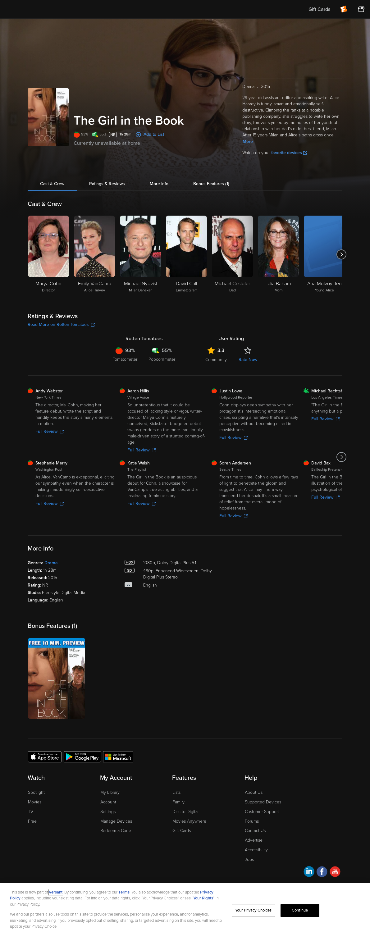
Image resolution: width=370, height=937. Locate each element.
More (248, 141)
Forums (252, 821)
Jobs (249, 859)
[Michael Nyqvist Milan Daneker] (140, 254)
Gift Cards (181, 830)
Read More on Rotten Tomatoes (61, 324)
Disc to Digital (185, 811)
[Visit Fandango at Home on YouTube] (335, 872)
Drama (51, 562)
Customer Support (262, 811)
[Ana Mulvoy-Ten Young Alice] (324, 254)
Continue (300, 910)
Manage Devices (116, 821)
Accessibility (256, 849)
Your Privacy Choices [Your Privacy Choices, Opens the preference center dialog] (253, 910)
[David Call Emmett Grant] (186, 254)
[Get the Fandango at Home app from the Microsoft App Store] (118, 756)
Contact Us (255, 830)
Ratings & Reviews (107, 183)
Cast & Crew (52, 183)
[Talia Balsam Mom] (278, 254)
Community (216, 359)
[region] (185, 910)
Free (32, 821)
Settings (108, 811)
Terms (124, 892)
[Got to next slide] (341, 254)
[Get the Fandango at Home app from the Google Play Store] (82, 756)
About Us (254, 792)
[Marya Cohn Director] (48, 254)
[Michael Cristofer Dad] (232, 254)
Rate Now (248, 359)
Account (108, 802)
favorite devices (289, 152)
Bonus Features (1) (211, 183)
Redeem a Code (115, 830)
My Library (110, 792)
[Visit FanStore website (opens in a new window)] (361, 9)
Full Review (49, 431)
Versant (55, 892)
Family (178, 802)
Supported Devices (263, 802)
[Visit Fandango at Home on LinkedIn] (309, 872)
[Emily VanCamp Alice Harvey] (94, 254)
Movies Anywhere (189, 821)
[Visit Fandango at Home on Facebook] (322, 872)
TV (30, 811)
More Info (159, 183)
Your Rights (203, 898)
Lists (176, 792)
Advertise (254, 840)
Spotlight (36, 792)
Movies (34, 802)
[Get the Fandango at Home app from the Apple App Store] (45, 756)
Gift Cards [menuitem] (319, 9)
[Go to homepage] (43, 9)
